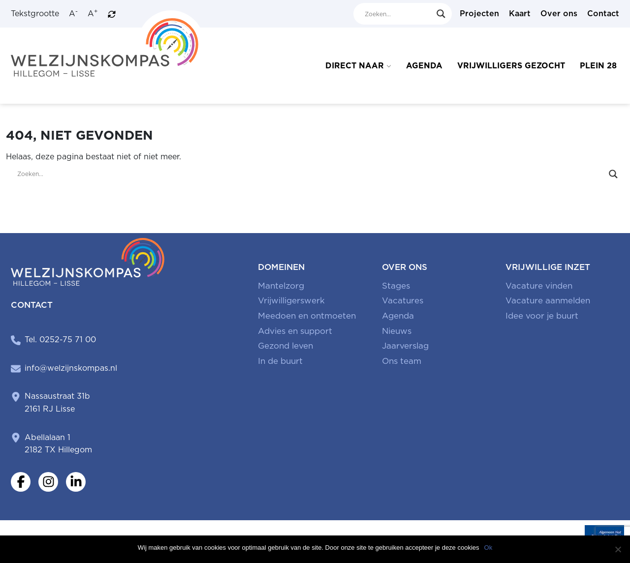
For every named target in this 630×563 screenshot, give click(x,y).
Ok (488, 547)
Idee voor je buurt (541, 316)
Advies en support (295, 331)
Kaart (520, 13)
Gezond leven (285, 346)
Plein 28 (598, 65)
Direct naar (354, 65)
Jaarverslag (405, 346)
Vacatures (402, 300)
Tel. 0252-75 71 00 (60, 339)
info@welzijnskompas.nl (71, 368)
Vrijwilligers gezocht (511, 65)
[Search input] (398, 14)
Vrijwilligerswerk (291, 300)
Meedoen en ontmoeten (307, 316)
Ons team (401, 361)
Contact (603, 13)
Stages (396, 286)
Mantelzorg (281, 286)
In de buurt (280, 361)
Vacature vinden (538, 286)
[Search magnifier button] (441, 14)
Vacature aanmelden (547, 300)
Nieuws (396, 331)
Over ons (558, 13)
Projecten (479, 13)
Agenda (424, 65)
